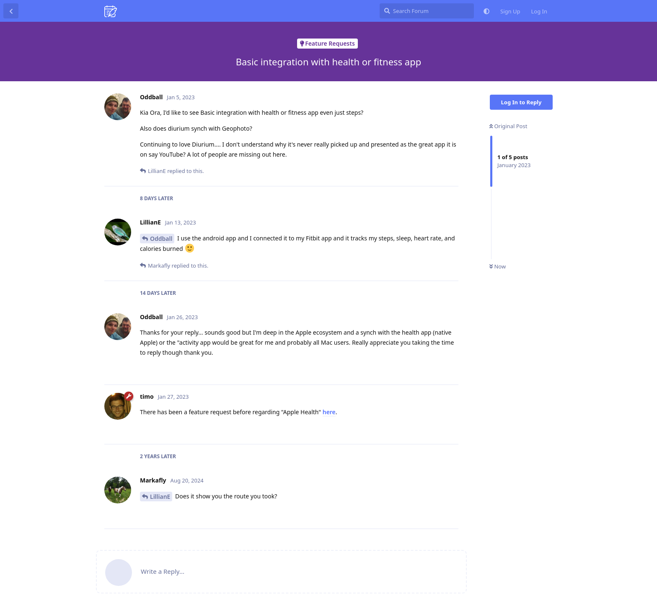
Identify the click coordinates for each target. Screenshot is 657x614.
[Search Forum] (427, 10)
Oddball (161, 239)
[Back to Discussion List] (10, 10)
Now (497, 266)
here (329, 412)
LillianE (160, 496)
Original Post (508, 126)
